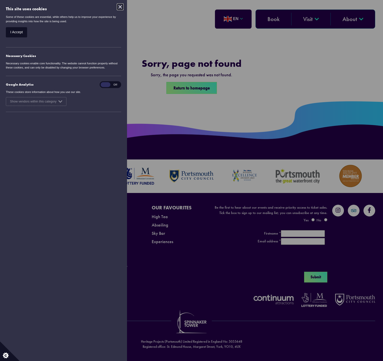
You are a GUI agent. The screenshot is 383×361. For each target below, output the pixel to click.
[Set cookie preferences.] (10, 351)
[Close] (120, 7)
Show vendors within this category (36, 101)
